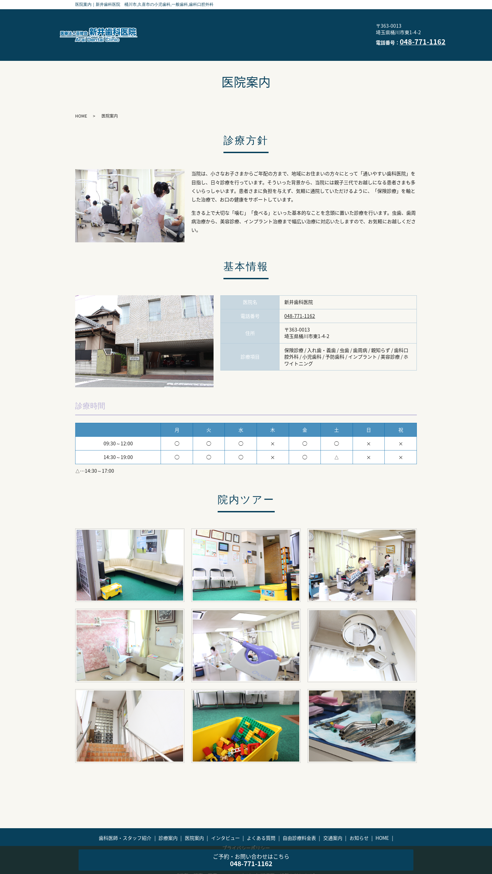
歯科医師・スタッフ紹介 (232, 18)
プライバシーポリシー (328, 40)
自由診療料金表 (312, 29)
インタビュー (219, 29)
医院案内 (320, 18)
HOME (281, 40)
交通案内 (214, 40)
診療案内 (285, 18)
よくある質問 (264, 29)
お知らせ (249, 40)
